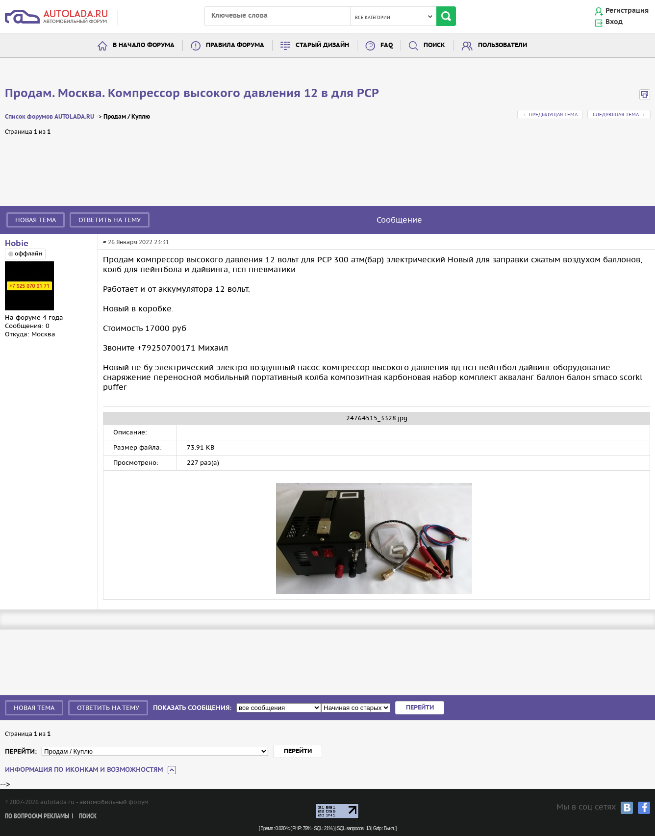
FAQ (386, 45)
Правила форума (235, 45)
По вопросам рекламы (37, 816)
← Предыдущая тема (550, 114)
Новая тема (35, 220)
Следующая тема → (619, 114)
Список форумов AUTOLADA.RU (49, 117)
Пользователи (502, 45)
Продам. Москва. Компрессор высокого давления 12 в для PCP (192, 94)
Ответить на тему (109, 220)
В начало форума (144, 45)
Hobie (16, 244)
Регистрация (627, 11)
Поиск (434, 45)
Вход (614, 22)
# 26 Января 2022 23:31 (136, 242)
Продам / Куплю (126, 117)
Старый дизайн (322, 45)
